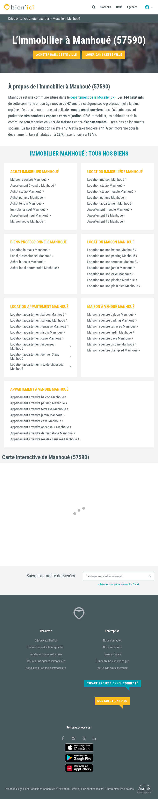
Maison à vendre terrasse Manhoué (111, 326)
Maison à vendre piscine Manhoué (110, 344)
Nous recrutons (112, 647)
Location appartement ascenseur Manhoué (33, 346)
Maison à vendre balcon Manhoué (110, 314)
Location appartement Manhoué (109, 203)
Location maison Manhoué (105, 179)
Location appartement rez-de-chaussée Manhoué (37, 366)
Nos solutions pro (112, 701)
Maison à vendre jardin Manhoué (109, 332)
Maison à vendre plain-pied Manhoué (112, 350)
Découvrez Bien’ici (46, 640)
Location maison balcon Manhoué (110, 250)
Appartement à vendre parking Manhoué (37, 403)
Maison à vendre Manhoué (28, 179)
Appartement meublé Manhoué (108, 209)
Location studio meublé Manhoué (110, 191)
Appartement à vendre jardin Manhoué (36, 415)
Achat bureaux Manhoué (26, 262)
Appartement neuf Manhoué (29, 215)
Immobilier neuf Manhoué (27, 209)
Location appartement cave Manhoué (35, 338)
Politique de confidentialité (87, 789)
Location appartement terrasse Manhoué (38, 326)
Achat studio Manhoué (25, 191)
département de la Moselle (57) (93, 97)
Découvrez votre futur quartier (46, 647)
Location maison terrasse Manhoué (111, 262)
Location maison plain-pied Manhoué (112, 286)
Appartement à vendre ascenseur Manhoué (39, 427)
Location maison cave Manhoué (109, 274)
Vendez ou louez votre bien (46, 654)
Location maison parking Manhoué (111, 256)
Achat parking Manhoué (26, 197)
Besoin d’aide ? (112, 654)
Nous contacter (112, 640)
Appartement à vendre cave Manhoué (35, 421)
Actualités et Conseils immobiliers (46, 668)
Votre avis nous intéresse (112, 668)
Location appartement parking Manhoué (37, 320)
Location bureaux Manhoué (29, 250)
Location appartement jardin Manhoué (36, 332)
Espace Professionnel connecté (112, 683)
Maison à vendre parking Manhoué (110, 320)
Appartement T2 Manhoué (105, 215)
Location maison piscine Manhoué (111, 280)
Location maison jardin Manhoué (109, 268)
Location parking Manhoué (105, 197)
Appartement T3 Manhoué (105, 221)
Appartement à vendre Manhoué (32, 185)
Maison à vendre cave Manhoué (109, 338)
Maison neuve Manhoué (26, 221)
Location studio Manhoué (104, 185)
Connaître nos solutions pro (112, 661)
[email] (118, 576)
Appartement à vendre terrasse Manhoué (38, 409)
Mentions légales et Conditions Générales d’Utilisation (38, 789)
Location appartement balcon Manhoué (37, 314)
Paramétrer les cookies (120, 789)
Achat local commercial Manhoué (33, 268)
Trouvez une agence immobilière (46, 661)
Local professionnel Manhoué (30, 256)
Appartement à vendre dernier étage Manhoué (41, 433)
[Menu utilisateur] (149, 7)
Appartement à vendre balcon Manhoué (37, 397)
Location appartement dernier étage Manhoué (34, 356)
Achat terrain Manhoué (26, 203)
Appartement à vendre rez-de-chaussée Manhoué (43, 439)
